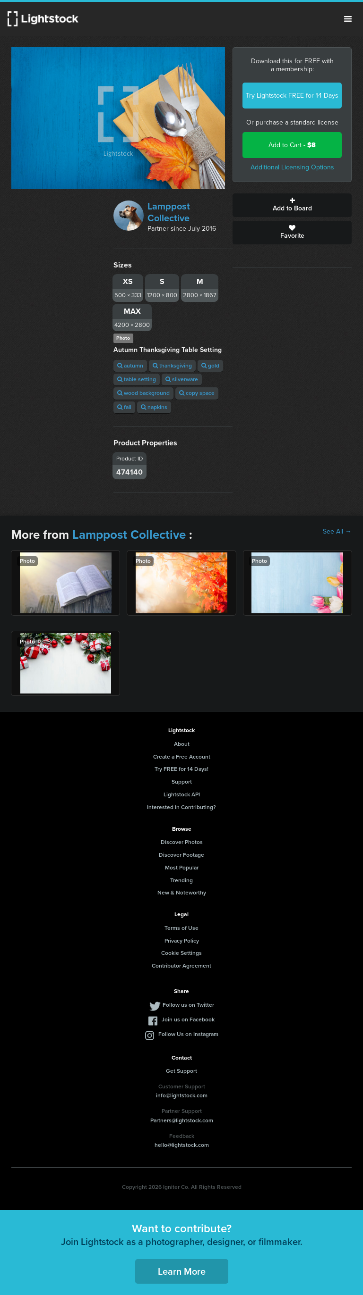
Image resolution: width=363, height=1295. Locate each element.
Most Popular (182, 867)
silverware (181, 379)
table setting (136, 379)
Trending (181, 880)
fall (124, 407)
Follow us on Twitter (188, 1005)
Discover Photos (182, 842)
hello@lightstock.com (182, 1145)
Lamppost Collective (168, 212)
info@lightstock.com (181, 1095)
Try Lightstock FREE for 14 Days (292, 95)
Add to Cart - (292, 145)
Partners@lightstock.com (181, 1120)
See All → (337, 531)
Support (182, 781)
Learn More (182, 1271)
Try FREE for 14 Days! (181, 769)
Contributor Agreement (181, 965)
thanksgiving (172, 365)
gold (210, 365)
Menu (347, 18)
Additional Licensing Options (292, 167)
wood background (143, 393)
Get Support (181, 1071)
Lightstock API (182, 794)
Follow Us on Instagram (188, 1034)
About (182, 744)
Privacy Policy (181, 940)
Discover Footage (181, 855)
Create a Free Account (181, 756)
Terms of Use (181, 928)
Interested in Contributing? (181, 807)
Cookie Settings (181, 953)
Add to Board (292, 205)
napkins (154, 407)
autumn (130, 365)
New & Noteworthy (181, 892)
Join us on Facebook (188, 1019)
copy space (197, 393)
